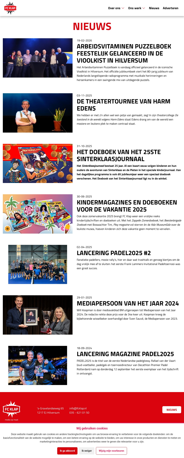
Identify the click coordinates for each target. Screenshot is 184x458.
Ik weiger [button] (87, 450)
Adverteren (170, 8)
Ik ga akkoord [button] (67, 450)
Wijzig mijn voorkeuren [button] (111, 450)
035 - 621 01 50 (79, 412)
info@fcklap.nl (78, 408)
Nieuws (154, 8)
